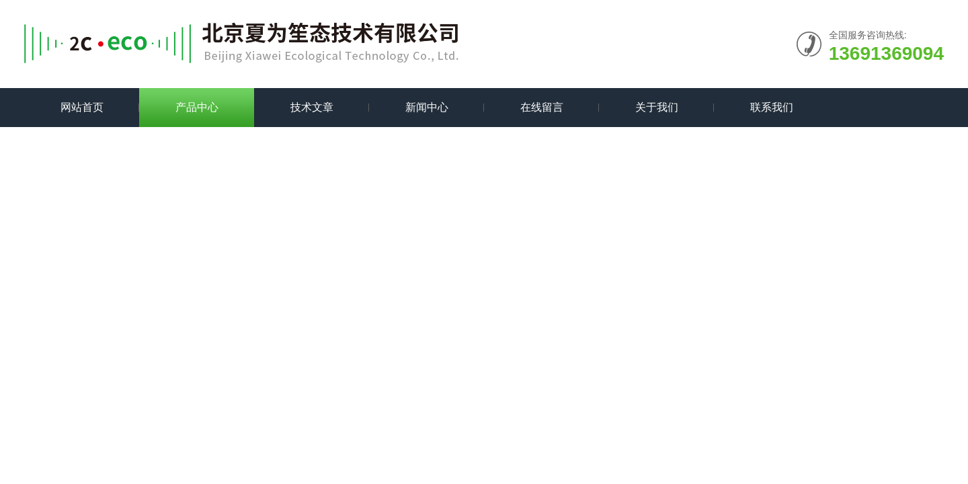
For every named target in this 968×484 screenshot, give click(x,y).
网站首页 (82, 107)
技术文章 (311, 107)
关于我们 (656, 107)
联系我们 (771, 107)
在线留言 (541, 107)
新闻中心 (426, 107)
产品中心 (196, 107)
